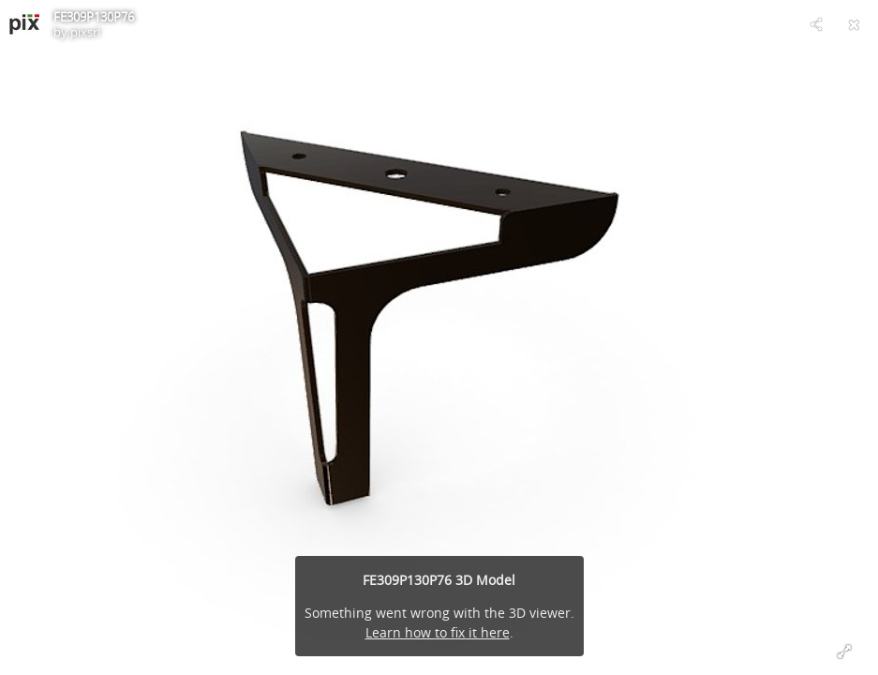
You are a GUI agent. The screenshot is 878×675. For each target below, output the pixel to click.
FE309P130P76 (93, 16)
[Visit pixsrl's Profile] (24, 24)
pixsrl (85, 31)
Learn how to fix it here (437, 632)
